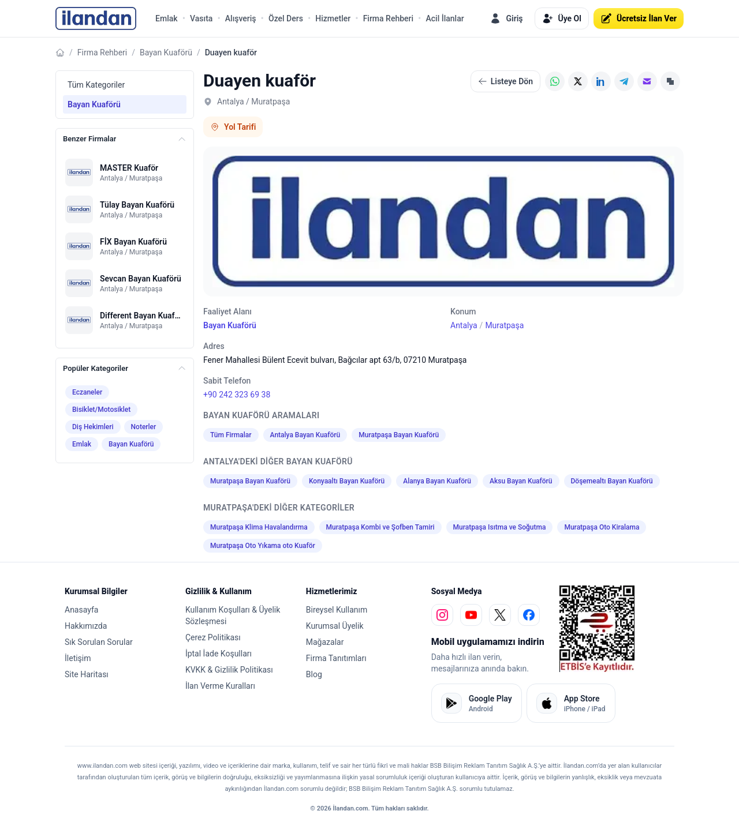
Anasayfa (81, 609)
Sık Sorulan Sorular (99, 642)
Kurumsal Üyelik (335, 625)
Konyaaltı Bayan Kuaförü (347, 481)
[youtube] (471, 615)
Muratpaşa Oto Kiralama (601, 527)
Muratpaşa (504, 325)
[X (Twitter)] (578, 81)
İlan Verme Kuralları (220, 685)
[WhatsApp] (555, 81)
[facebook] (529, 615)
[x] (500, 615)
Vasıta (201, 18)
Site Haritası (87, 674)
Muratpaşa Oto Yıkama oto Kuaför (262, 546)
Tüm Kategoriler (96, 84)
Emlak (166, 18)
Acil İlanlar (445, 18)
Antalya (463, 325)
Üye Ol (561, 18)
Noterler (143, 427)
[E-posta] (647, 81)
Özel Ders (285, 18)
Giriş (506, 18)
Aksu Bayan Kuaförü (521, 481)
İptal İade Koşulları (218, 653)
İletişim (78, 658)
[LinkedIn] (601, 81)
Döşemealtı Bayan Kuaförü (612, 481)
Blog (314, 674)
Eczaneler (87, 392)
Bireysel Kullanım (336, 609)
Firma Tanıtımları (336, 658)
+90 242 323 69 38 (236, 394)
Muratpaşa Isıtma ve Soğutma (499, 527)
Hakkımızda (86, 625)
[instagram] (442, 615)
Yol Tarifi (233, 127)
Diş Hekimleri (93, 427)
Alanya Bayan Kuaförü (437, 481)
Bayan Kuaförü (166, 52)
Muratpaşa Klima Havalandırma (259, 527)
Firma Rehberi (388, 18)
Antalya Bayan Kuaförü (305, 435)
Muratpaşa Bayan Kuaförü (399, 435)
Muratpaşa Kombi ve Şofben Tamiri (380, 527)
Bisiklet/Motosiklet (101, 410)
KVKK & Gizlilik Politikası (229, 669)
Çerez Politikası (213, 637)
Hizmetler (332, 18)
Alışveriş (240, 18)
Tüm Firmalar (231, 435)
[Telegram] (624, 81)
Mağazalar (325, 642)
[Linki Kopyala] (670, 81)
